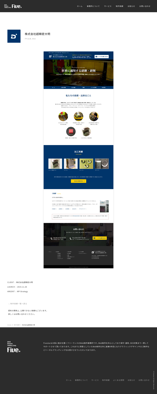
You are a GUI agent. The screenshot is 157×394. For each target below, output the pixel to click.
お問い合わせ (144, 6)
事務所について (93, 6)
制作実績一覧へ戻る (17, 303)
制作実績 (119, 6)
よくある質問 (118, 380)
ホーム (79, 6)
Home (9, 325)
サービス (108, 6)
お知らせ (131, 6)
